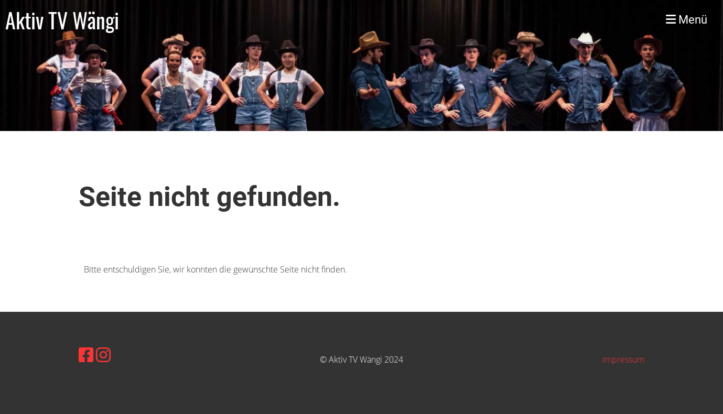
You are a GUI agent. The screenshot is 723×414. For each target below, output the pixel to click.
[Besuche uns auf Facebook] (86, 354)
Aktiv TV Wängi (62, 20)
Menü (686, 19)
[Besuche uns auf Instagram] (103, 354)
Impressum (623, 359)
